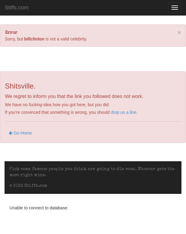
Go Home (20, 133)
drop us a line (123, 112)
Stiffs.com (17, 8)
